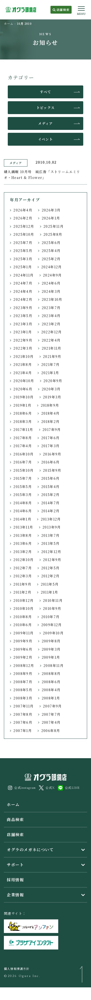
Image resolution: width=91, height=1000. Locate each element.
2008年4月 (51, 689)
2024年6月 (51, 283)
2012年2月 (50, 575)
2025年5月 (22, 250)
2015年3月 (22, 494)
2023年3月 (22, 323)
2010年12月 (23, 600)
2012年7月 (22, 567)
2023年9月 (22, 307)
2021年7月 (50, 364)
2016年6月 (50, 462)
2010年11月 (53, 600)
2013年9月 (51, 527)
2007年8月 (22, 714)
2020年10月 (23, 380)
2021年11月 (51, 348)
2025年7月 (22, 242)
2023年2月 (51, 323)
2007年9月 (52, 706)
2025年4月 (51, 250)
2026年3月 (51, 210)
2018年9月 (50, 405)
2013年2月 (22, 551)
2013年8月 (22, 535)
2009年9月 (22, 641)
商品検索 (15, 819)
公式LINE (69, 787)
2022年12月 (51, 331)
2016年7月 (22, 462)
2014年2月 (50, 510)
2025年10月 (23, 234)
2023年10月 (52, 299)
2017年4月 (22, 445)
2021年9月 (52, 356)
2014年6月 (22, 510)
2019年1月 (22, 405)
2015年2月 (50, 494)
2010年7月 (50, 616)
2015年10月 (23, 470)
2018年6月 (22, 413)
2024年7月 (22, 283)
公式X (47, 787)
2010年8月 (22, 616)
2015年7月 (22, 478)
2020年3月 (51, 389)
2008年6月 (51, 681)
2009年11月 (23, 632)
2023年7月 (51, 307)
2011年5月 (50, 584)
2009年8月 (51, 641)
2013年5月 (50, 543)
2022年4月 (51, 340)
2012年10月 (23, 559)
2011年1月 (49, 592)
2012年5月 (50, 567)
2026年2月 (22, 218)
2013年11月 (23, 527)
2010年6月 (22, 624)
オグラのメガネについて (30, 849)
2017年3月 (50, 445)
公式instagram (22, 787)
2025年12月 (23, 226)
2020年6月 (22, 389)
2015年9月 (52, 470)
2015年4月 (50, 486)
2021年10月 (23, 356)
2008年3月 (22, 698)
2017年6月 (50, 437)
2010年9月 (52, 608)
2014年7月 (50, 502)
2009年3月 (51, 649)
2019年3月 (52, 397)
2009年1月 (51, 657)
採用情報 (15, 879)
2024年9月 (52, 275)
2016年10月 (23, 454)
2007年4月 (51, 722)
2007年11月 (23, 706)
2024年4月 (22, 291)
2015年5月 (22, 486)
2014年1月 (22, 519)
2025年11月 (53, 226)
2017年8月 (22, 437)
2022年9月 (22, 340)
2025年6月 (51, 242)
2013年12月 (51, 519)
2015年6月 (50, 478)
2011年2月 (22, 592)
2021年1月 (50, 372)
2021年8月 (22, 364)
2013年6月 (22, 543)
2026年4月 (22, 210)
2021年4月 (22, 372)
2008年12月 (23, 665)
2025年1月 (22, 266)
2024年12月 (51, 266)
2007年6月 (22, 722)
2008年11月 (53, 665)
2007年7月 (51, 714)
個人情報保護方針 (17, 968)
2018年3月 (22, 421)
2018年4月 (50, 413)
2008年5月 (22, 689)
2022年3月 (22, 348)
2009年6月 (22, 649)
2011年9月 (22, 584)
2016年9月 (52, 454)
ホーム (9, 23)
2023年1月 (22, 331)
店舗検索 (61, 10)
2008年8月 (51, 673)
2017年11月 (23, 429)
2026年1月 (51, 218)
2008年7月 (22, 681)
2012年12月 (51, 551)
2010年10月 (23, 608)
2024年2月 (22, 299)
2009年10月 (53, 632)
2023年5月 (22, 315)
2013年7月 (50, 535)
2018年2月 (50, 421)
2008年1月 (51, 698)
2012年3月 (22, 575)
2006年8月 (50, 730)
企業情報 (15, 895)
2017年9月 (51, 429)
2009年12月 (51, 624)
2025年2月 (51, 258)
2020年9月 (52, 380)
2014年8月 (22, 502)
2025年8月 (52, 234)
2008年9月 (22, 673)
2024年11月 (23, 275)
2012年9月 (52, 559)
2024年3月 (51, 291)
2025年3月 (22, 258)
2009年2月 (22, 657)
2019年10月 (23, 397)
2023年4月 (51, 315)
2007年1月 (22, 730)
